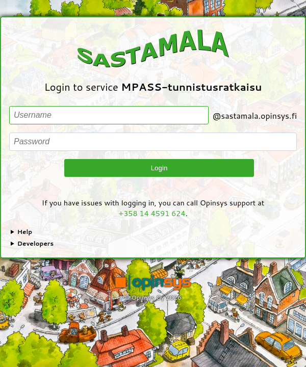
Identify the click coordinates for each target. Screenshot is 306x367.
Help (24, 231)
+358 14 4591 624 (151, 213)
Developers (35, 243)
